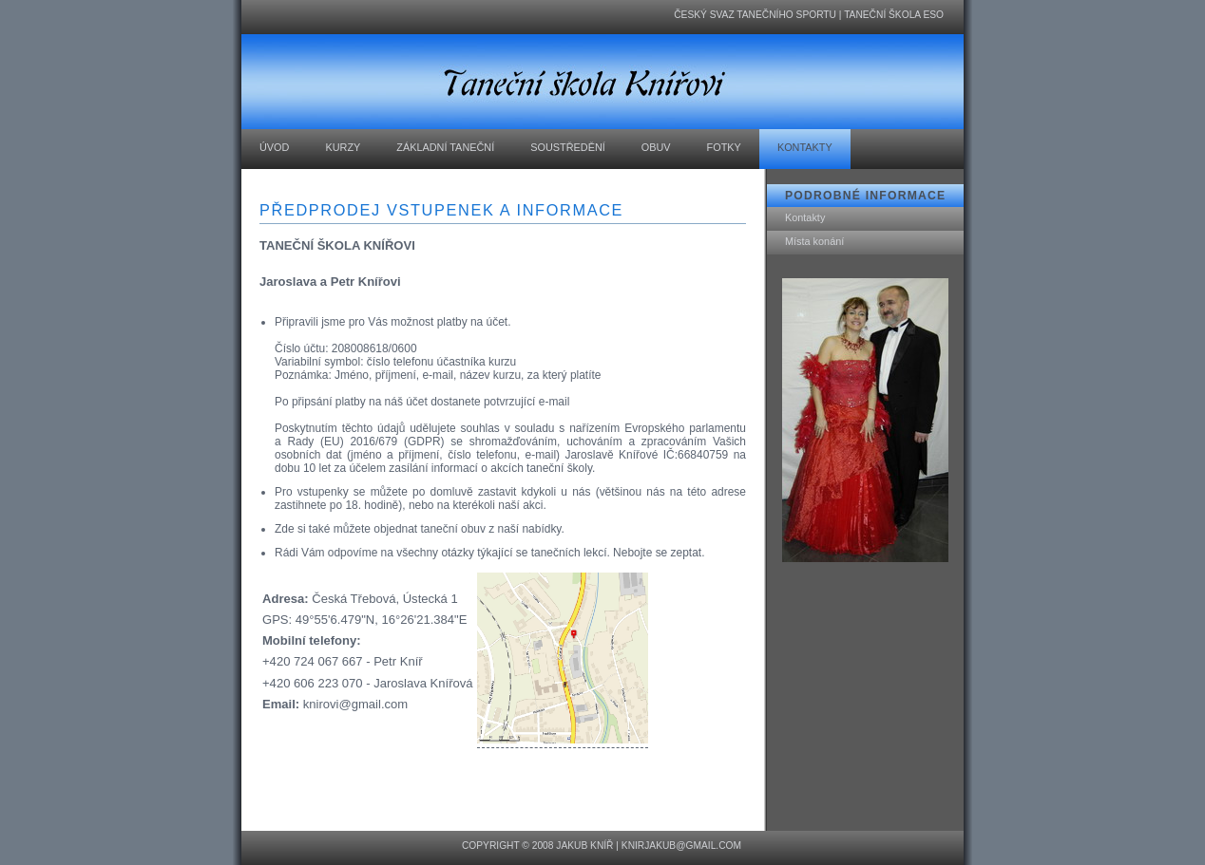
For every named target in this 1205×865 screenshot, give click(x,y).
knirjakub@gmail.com (681, 845)
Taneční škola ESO (894, 14)
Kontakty (805, 217)
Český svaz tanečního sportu (755, 14)
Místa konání (814, 241)
